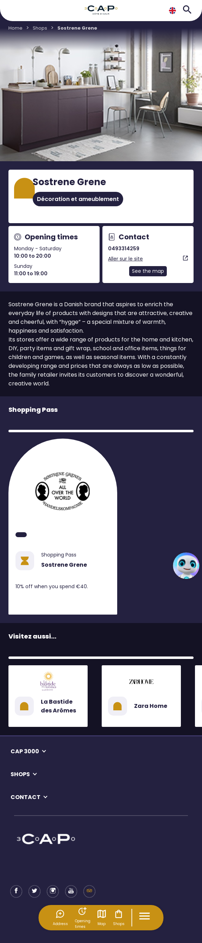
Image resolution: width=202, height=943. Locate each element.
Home (15, 28)
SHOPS (20, 774)
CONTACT (25, 797)
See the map (148, 271)
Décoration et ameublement (78, 199)
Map (101, 917)
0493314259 (123, 248)
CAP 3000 (25, 751)
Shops (119, 917)
